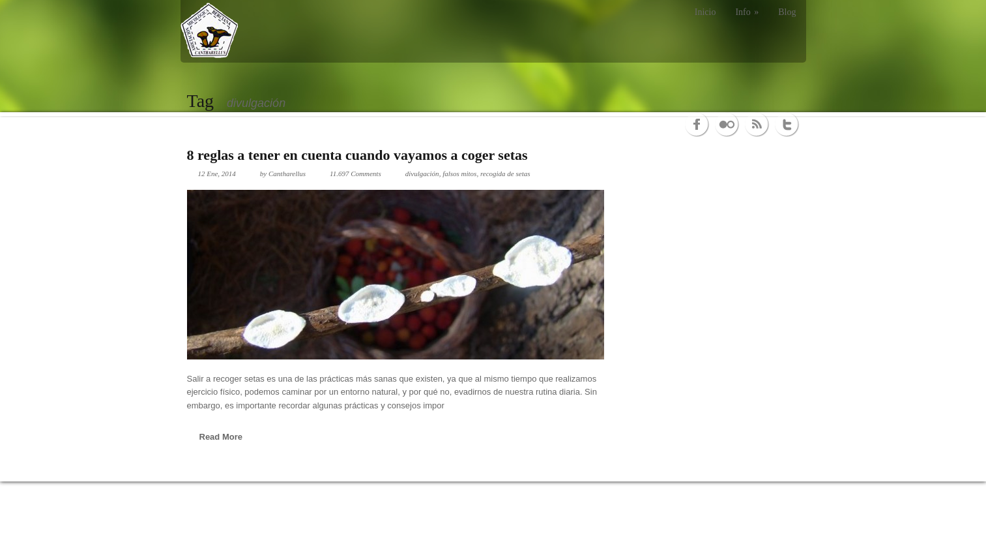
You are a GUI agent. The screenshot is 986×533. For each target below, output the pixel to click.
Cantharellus (287, 173)
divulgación (422, 173)
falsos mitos (459, 173)
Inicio (705, 12)
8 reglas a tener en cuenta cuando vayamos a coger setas (357, 155)
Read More (220, 437)
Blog (787, 12)
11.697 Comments (355, 173)
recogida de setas (505, 173)
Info (747, 12)
